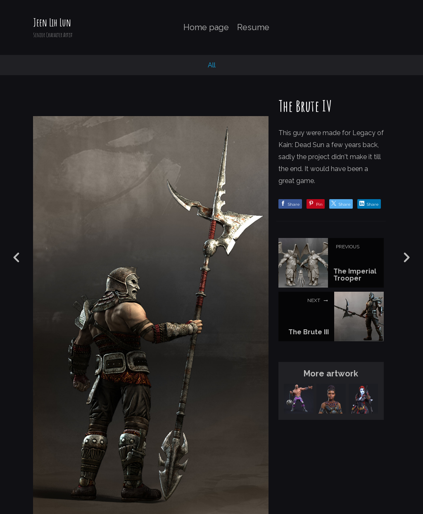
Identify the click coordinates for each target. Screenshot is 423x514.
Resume (253, 27)
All (212, 65)
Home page (206, 27)
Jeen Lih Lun (52, 22)
